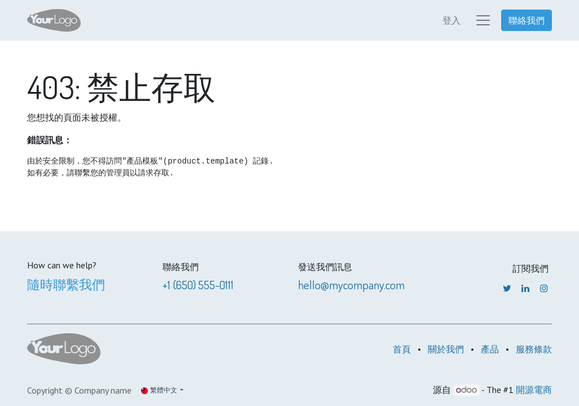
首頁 (402, 349)
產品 (490, 349)
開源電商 (534, 389)
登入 (451, 20)
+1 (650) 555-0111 (198, 284)
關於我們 (446, 349)
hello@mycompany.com (351, 284)
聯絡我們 (526, 20)
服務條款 (534, 349)
